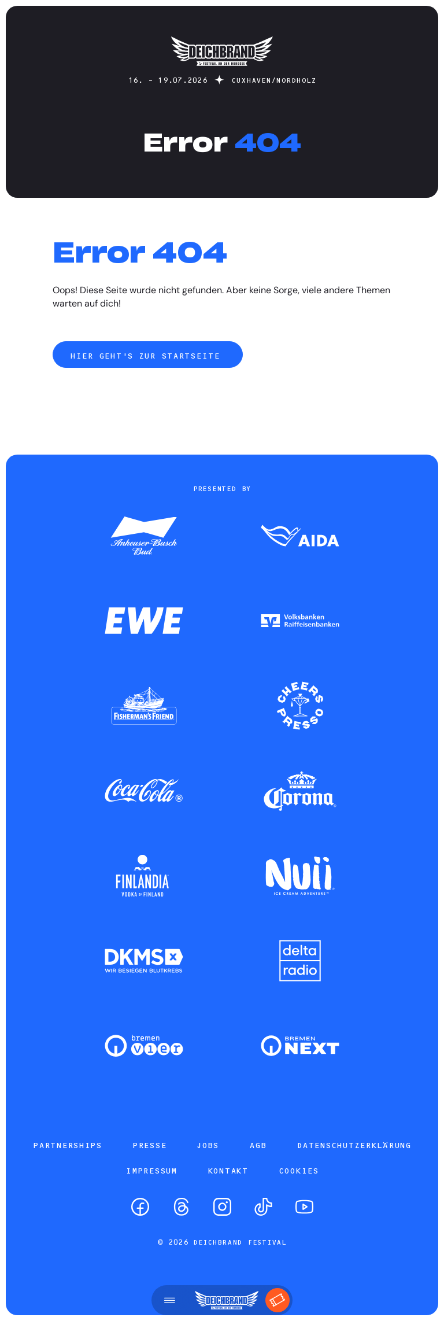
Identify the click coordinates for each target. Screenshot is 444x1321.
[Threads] (181, 1207)
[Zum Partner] (144, 537)
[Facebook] (140, 1207)
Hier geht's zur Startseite (147, 355)
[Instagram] (222, 1207)
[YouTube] (304, 1207)
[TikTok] (263, 1207)
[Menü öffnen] (170, 1300)
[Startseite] (222, 71)
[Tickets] (277, 1300)
